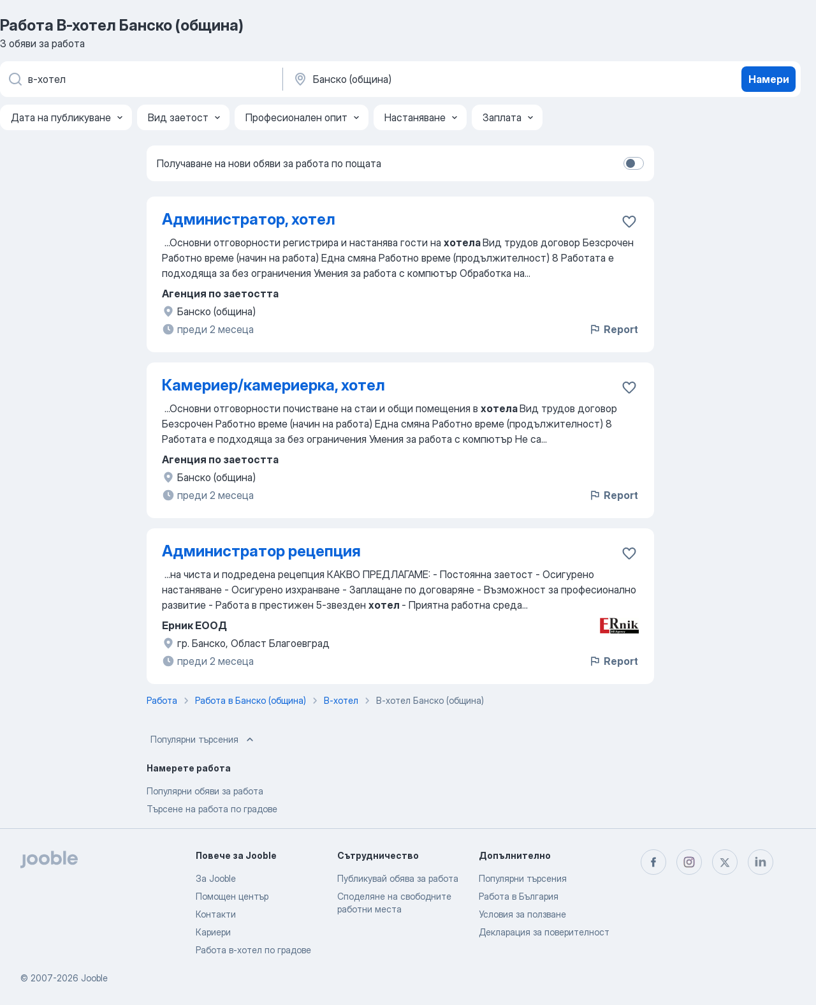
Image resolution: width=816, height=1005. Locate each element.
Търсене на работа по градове (212, 808)
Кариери (213, 932)
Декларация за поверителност (544, 932)
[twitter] (725, 862)
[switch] (633, 163)
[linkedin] (760, 862)
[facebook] (653, 862)
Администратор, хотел (248, 219)
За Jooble (216, 878)
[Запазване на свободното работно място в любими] (629, 221)
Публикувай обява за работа (397, 878)
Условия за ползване (522, 914)
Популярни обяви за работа (205, 790)
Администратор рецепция (261, 551)
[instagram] (689, 862)
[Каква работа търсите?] (140, 79)
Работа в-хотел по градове (253, 949)
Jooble (94, 977)
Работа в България (518, 896)
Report (613, 329)
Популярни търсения (203, 739)
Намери (768, 79)
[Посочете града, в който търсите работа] (425, 79)
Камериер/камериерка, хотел (273, 385)
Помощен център (232, 896)
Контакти (216, 914)
